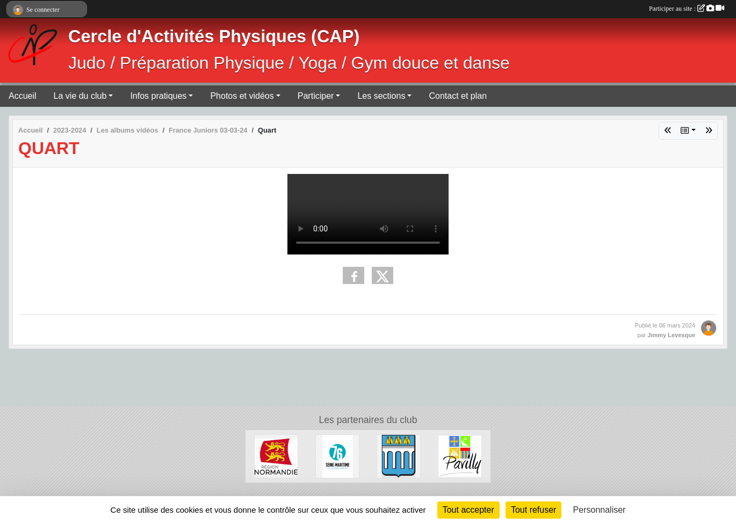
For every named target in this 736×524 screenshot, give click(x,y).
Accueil (23, 95)
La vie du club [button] (80, 95)
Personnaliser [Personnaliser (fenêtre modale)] (599, 509)
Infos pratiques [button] (158, 95)
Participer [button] (316, 95)
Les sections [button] (381, 95)
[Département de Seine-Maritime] (337, 455)
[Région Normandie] (276, 455)
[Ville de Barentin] (399, 455)
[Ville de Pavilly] (460, 455)
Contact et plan (458, 95)
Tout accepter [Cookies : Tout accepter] (468, 509)
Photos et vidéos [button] (241, 95)
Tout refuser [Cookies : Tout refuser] (533, 509)
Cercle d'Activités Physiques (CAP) (213, 36)
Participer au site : (686, 8)
